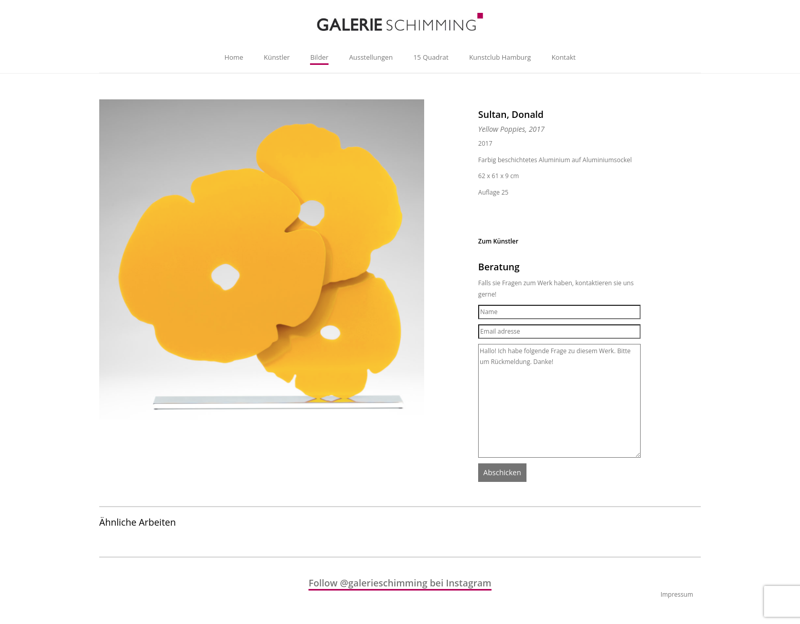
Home (233, 57)
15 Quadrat (430, 57)
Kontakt (564, 57)
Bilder (319, 57)
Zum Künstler (498, 241)
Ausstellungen (371, 57)
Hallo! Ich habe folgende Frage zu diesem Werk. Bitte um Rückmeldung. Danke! (559, 401)
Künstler (276, 57)
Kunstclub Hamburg (500, 57)
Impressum (677, 594)
